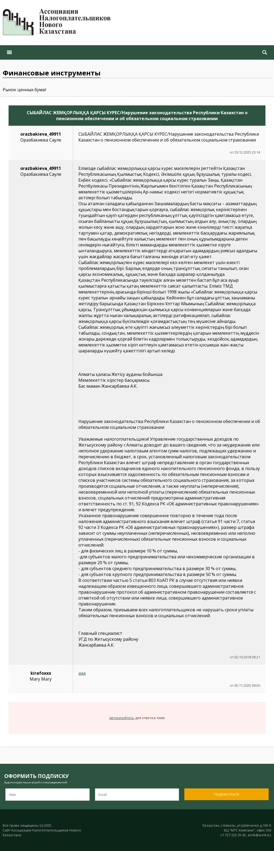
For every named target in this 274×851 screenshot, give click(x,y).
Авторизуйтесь (121, 717)
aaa (82, 673)
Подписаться (226, 794)
